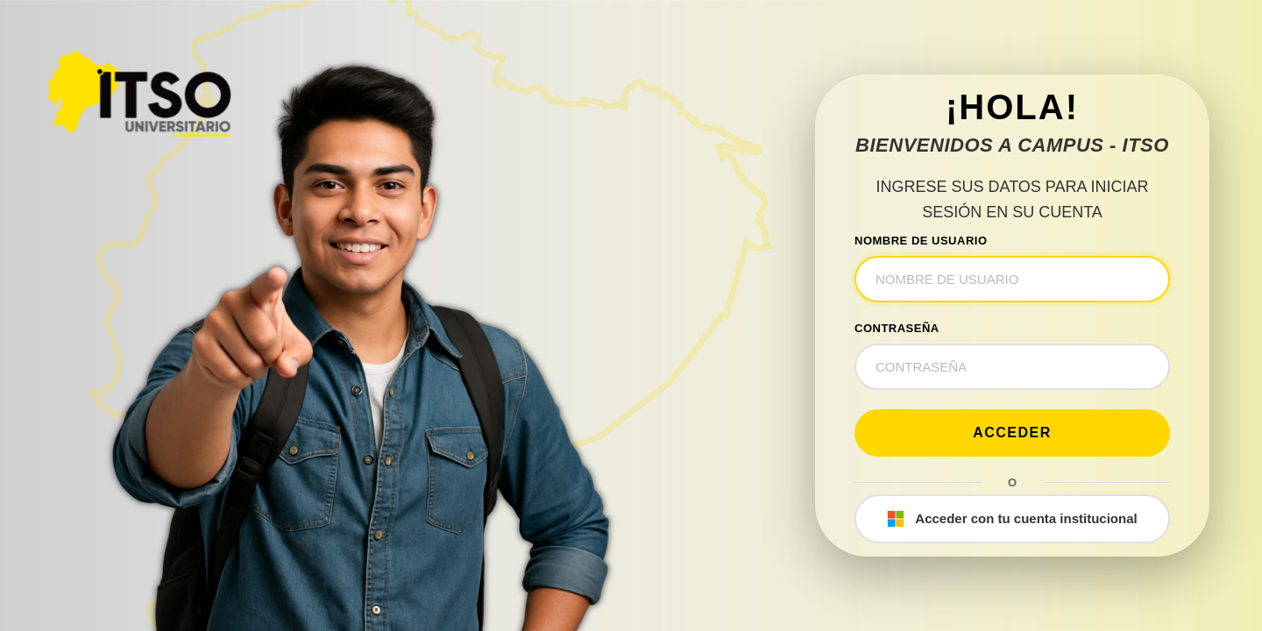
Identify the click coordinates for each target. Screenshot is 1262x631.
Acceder (1012, 432)
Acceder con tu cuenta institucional (1012, 519)
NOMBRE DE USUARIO (921, 240)
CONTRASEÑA (896, 328)
